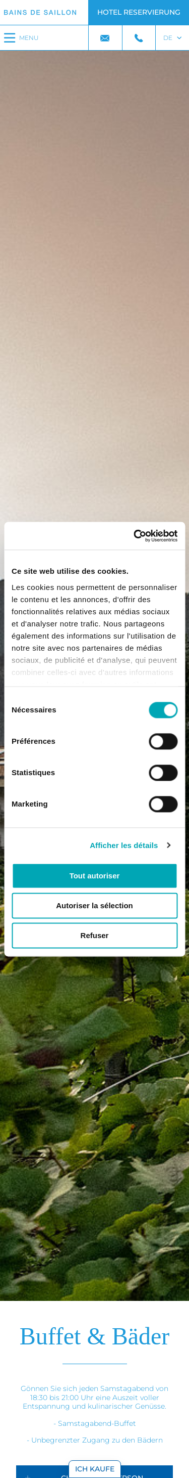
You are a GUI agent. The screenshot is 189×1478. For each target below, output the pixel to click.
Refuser (95, 935)
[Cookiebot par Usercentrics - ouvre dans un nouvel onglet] (134, 535)
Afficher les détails (124, 845)
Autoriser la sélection (94, 905)
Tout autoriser (95, 875)
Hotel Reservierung (138, 12)
